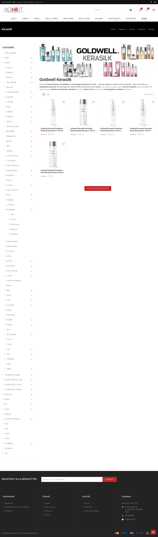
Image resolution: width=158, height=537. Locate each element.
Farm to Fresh (12, 190)
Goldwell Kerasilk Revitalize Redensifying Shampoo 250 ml (83, 129)
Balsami (8, 414)
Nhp (8, 290)
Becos (9, 141)
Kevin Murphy (12, 271)
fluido (7, 438)
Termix (9, 344)
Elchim (9, 180)
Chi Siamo (9, 511)
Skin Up (10, 87)
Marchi (131, 29)
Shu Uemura (11, 334)
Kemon (9, 261)
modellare (9, 443)
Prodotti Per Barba (12, 419)
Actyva (9, 68)
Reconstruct (15, 224)
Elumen (11, 205)
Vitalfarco (10, 359)
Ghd (8, 195)
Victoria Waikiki (13, 92)
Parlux (9, 310)
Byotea (9, 151)
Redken (10, 320)
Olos (8, 300)
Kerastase (11, 266)
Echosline (10, 175)
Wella (9, 369)
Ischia (9, 256)
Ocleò (9, 295)
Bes (8, 146)
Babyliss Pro (11, 136)
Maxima (10, 72)
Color (12, 214)
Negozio (122, 29)
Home (113, 29)
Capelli (47, 503)
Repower (13, 229)
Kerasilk (151, 29)
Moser (9, 285)
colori (7, 433)
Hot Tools (10, 251)
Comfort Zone (12, 156)
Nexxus (9, 77)
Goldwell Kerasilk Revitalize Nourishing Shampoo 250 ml (52, 171)
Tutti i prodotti (10, 53)
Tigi (8, 349)
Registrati (88, 507)
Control (13, 219)
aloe (6, 424)
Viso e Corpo (50, 507)
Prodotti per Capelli (12, 375)
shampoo (9, 448)
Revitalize (14, 234)
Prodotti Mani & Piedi (13, 389)
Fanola (9, 185)
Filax (8, 107)
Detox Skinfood (13, 165)
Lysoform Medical (14, 280)
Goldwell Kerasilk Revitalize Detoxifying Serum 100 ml (111, 129)
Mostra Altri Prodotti (98, 188)
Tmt (8, 354)
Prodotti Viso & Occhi (13, 385)
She (8, 329)
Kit (6, 404)
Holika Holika (12, 246)
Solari (7, 409)
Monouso (8, 394)
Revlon (9, 325)
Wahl (9, 364)
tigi (6, 453)
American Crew (13, 126)
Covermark (11, 161)
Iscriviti (109, 479)
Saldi (7, 58)
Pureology (11, 315)
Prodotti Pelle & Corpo (13, 380)
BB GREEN (11, 131)
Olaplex (10, 112)
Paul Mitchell (11, 82)
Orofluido (10, 305)
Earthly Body (12, 170)
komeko (10, 97)
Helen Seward (12, 241)
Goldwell (141, 29)
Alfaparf (10, 116)
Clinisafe (10, 102)
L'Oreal (9, 276)
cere (6, 429)
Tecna (9, 339)
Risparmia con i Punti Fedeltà (17, 507)
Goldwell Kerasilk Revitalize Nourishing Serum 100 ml (141, 129)
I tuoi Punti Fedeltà (91, 511)
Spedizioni (9, 503)
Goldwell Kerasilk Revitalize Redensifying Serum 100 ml (52, 129)
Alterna (9, 121)
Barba (7, 399)
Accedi (87, 503)
